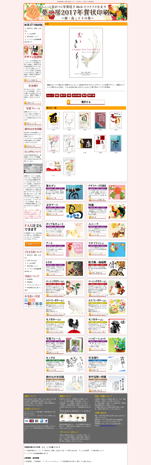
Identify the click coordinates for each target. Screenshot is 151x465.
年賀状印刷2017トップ (33, 445)
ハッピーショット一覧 (97, 349)
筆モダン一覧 (52, 198)
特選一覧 (93, 217)
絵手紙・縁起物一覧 (96, 272)
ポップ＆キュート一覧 (55, 234)
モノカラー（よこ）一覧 (97, 331)
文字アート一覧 (53, 214)
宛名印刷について (32, 36)
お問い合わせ (87, 456)
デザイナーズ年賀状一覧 (97, 199)
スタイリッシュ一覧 (96, 253)
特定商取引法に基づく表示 (71, 456)
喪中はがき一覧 (31, 146)
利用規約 (30, 282)
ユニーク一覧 (94, 234)
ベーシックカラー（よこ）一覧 (99, 295)
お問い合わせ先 (32, 260)
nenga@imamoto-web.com (107, 425)
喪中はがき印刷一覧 (54, 389)
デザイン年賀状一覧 (32, 80)
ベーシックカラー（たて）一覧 (57, 295)
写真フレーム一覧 (31, 123)
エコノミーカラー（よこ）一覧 (99, 314)
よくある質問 (31, 34)
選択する (86, 102)
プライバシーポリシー (34, 285)
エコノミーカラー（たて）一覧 (57, 314)
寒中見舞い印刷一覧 (96, 390)
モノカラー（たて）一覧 (55, 331)
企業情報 (30, 279)
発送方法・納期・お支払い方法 (54, 445)
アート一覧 (52, 253)
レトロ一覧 (52, 274)
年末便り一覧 (30, 102)
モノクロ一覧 (52, 370)
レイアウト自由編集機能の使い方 (37, 448)
